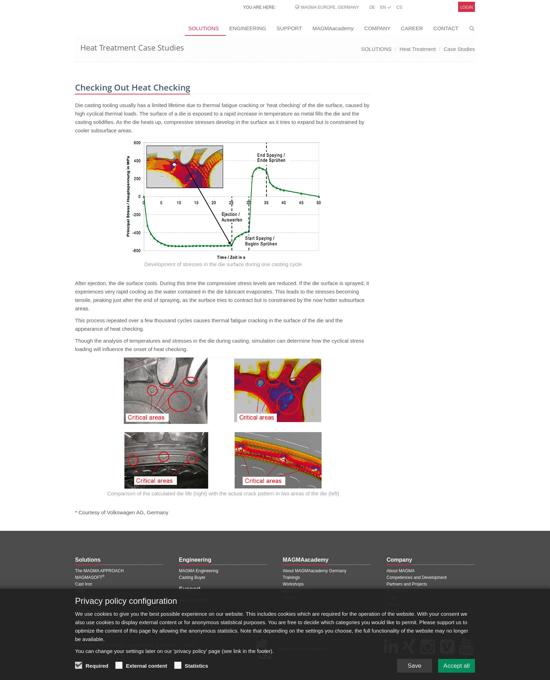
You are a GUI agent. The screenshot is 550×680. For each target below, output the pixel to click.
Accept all (455, 665)
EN (385, 7)
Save (411, 665)
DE (372, 7)
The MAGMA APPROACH (99, 570)
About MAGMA (401, 570)
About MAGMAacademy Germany (314, 570)
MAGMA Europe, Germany (330, 7)
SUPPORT (289, 28)
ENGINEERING (247, 28)
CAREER (412, 28)
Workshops (293, 584)
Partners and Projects (407, 584)
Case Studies (459, 49)
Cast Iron (83, 584)
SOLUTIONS (203, 28)
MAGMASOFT (90, 577)
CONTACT (446, 28)
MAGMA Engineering (198, 570)
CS (399, 7)
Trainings (291, 577)
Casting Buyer (192, 577)
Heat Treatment (418, 49)
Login (466, 7)
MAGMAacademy (333, 28)
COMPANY (377, 28)
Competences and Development (417, 577)
